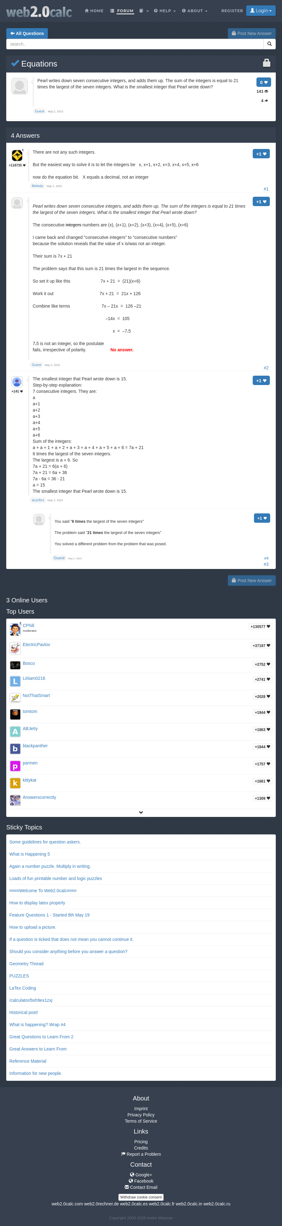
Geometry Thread (26, 963)
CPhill (28, 625)
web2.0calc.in (189, 1203)
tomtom (30, 711)
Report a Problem (141, 1154)
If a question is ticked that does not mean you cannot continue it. (71, 939)
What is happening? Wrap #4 (37, 1024)
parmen (30, 762)
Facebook (141, 1181)
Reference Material (27, 1061)
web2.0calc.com (67, 1203)
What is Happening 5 (29, 854)
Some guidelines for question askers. (45, 841)
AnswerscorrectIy (39, 797)
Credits (141, 1147)
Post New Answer (252, 33)
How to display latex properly (37, 902)
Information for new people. (35, 1073)
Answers (25, 135)
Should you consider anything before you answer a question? (68, 951)
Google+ (141, 1174)
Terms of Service (141, 1121)
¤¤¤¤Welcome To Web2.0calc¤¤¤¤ (43, 890)
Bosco (29, 663)
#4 (266, 558)
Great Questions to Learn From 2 (41, 1036)
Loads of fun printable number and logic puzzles (55, 878)
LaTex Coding (22, 988)
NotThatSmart (36, 695)
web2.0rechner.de (101, 1203)
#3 (266, 564)
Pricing (141, 1141)
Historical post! (23, 1012)
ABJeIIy (30, 728)
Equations (34, 63)
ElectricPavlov (36, 644)
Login (261, 10)
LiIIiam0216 (34, 678)
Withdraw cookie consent (141, 1197)
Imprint (141, 1108)
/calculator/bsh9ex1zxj (30, 1000)
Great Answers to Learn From (38, 1048)
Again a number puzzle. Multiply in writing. (50, 866)
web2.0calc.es (134, 1203)
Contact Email (141, 1187)
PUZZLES (19, 975)
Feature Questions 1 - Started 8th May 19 (49, 914)
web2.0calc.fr (161, 1203)
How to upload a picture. (32, 927)
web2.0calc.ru (216, 1203)
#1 (266, 188)
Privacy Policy (141, 1114)
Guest (59, 558)
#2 (266, 367)
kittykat (29, 780)
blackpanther (35, 745)
